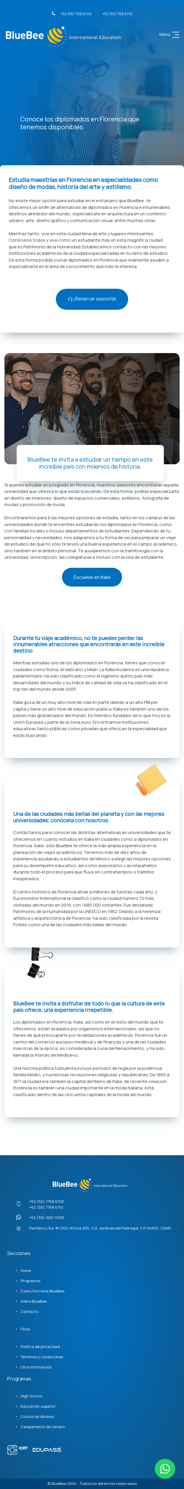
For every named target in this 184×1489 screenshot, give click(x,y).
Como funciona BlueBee (42, 1291)
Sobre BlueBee (33, 1301)
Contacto (29, 1311)
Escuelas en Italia (92, 577)
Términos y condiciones (41, 1356)
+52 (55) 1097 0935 (46, 1217)
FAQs (25, 1329)
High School (31, 1396)
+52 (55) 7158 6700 (72, 13)
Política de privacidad (40, 1346)
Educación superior (38, 1406)
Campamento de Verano (42, 1426)
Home (25, 1270)
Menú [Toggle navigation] (169, 34)
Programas (30, 1280)
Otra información (36, 1367)
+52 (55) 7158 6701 (117, 13)
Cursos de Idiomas (37, 1416)
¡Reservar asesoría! (92, 298)
